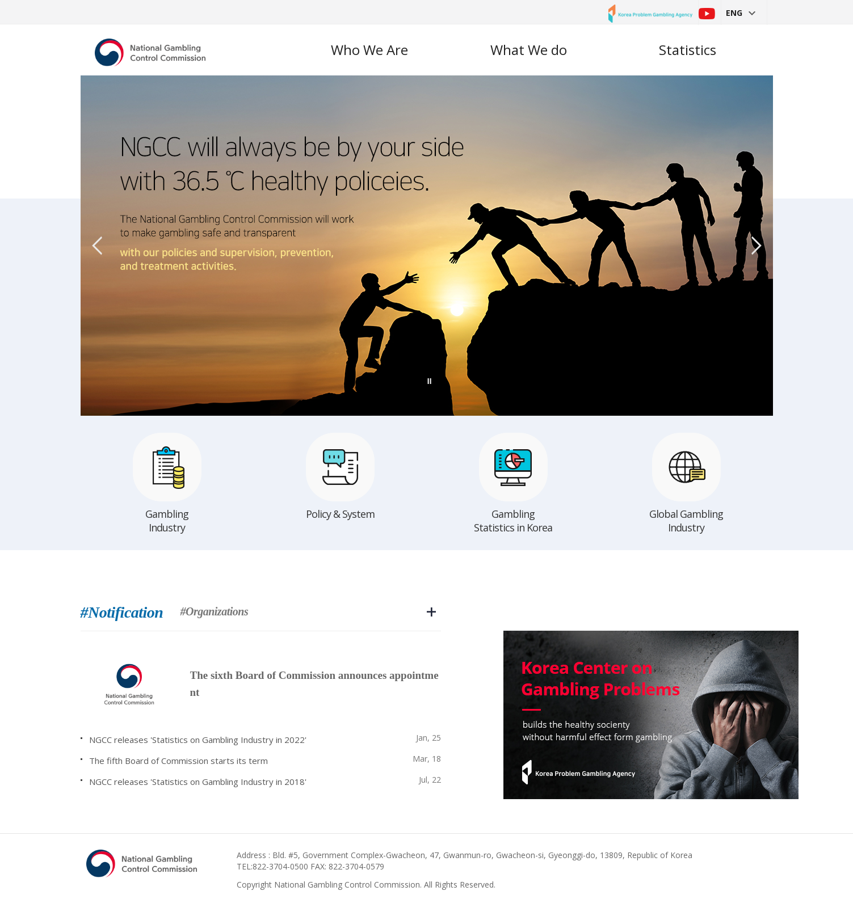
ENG (740, 12)
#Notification (122, 613)
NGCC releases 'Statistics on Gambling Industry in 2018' (197, 781)
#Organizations (214, 612)
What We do (528, 49)
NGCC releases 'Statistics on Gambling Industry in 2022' (197, 739)
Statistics (687, 49)
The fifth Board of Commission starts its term (178, 760)
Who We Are (369, 49)
